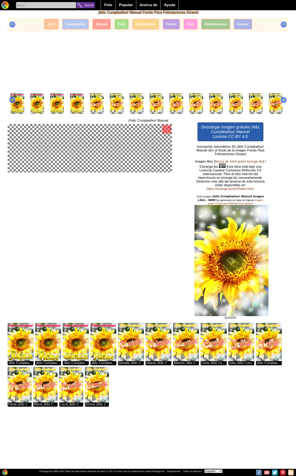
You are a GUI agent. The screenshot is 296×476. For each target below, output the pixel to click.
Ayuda (169, 5)
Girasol (243, 24)
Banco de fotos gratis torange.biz (239, 161)
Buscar (89, 5)
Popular (126, 5)
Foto (108, 5)
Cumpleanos (146, 24)
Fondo (171, 24)
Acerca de (148, 5)
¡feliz (51, 24)
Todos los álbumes (192, 471)
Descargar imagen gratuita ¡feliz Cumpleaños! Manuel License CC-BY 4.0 (230, 132)
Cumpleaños (75, 24)
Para (190, 24)
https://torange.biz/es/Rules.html (229, 189)
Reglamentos (173, 471)
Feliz (121, 24)
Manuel (101, 24)
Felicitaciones (216, 24)
